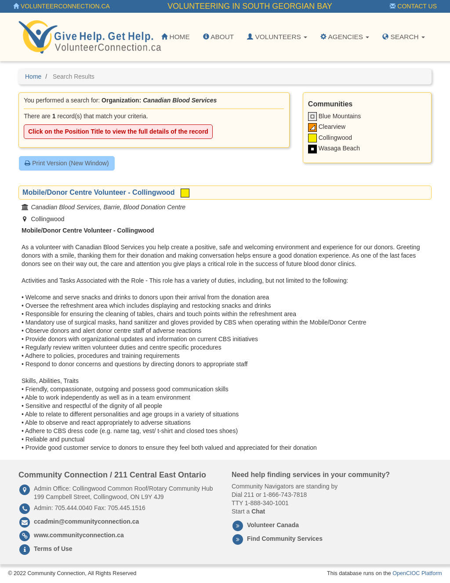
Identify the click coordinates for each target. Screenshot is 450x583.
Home (175, 36)
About (218, 36)
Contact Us (413, 6)
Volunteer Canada (273, 524)
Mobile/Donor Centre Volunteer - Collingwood (98, 192)
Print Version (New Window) (67, 163)
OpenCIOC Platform (417, 573)
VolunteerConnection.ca (61, 6)
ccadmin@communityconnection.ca (86, 521)
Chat (258, 511)
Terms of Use (53, 548)
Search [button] (403, 36)
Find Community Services (285, 538)
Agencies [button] (344, 36)
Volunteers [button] (277, 36)
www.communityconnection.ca (79, 535)
